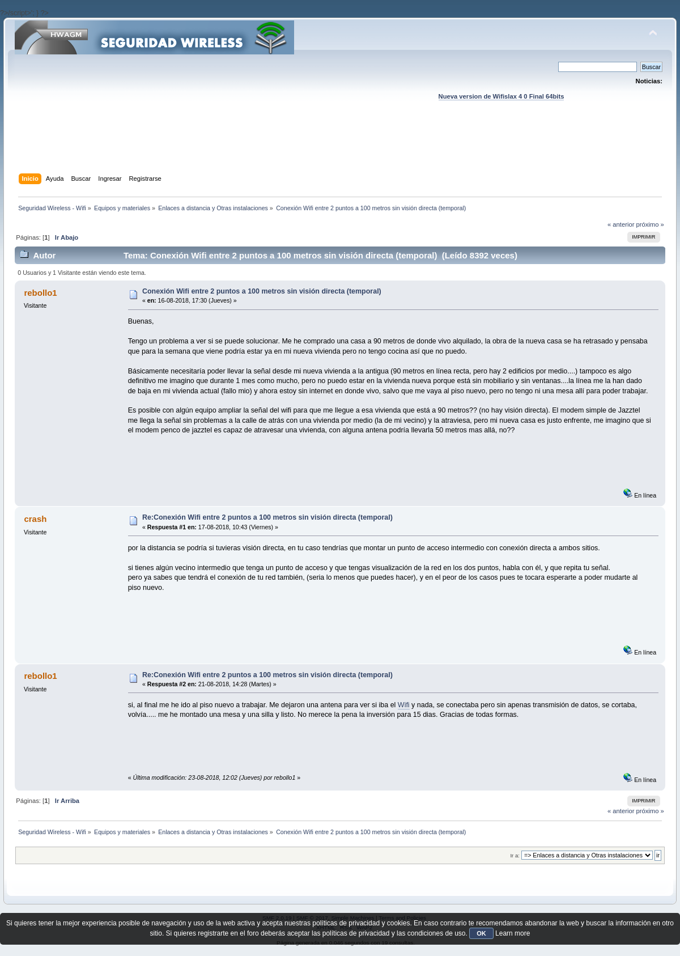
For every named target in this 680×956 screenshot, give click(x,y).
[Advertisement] (340, 147)
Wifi (404, 705)
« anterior (620, 224)
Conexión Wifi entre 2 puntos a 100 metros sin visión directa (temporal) (261, 291)
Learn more (512, 933)
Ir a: (514, 855)
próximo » (650, 224)
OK (481, 933)
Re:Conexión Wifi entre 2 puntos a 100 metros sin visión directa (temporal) (267, 517)
